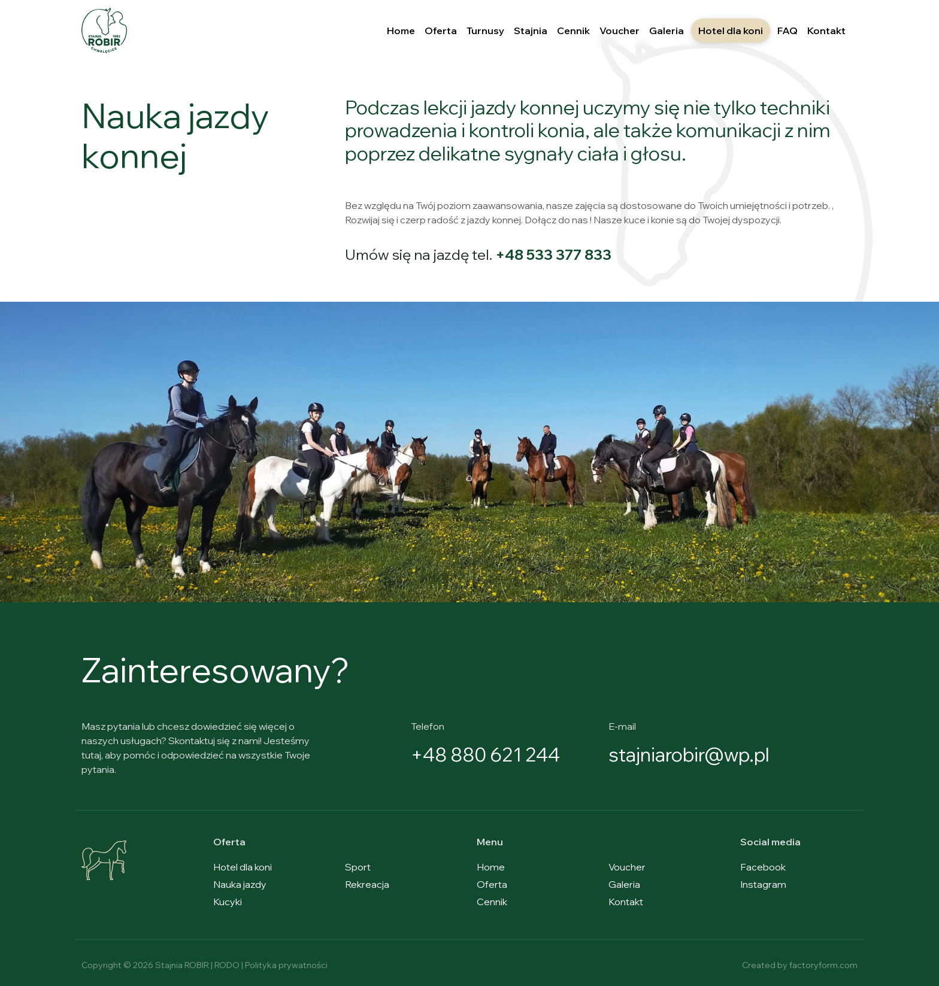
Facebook (763, 867)
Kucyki (227, 902)
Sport (358, 867)
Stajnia (530, 31)
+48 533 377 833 (553, 254)
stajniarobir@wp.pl (691, 754)
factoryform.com (823, 965)
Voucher (619, 31)
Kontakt (826, 31)
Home (401, 31)
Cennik (573, 31)
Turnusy (485, 31)
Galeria (666, 31)
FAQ (787, 31)
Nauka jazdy (239, 884)
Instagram (763, 884)
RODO (227, 965)
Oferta (441, 31)
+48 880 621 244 (487, 754)
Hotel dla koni (730, 31)
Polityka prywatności (286, 965)
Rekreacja (367, 884)
